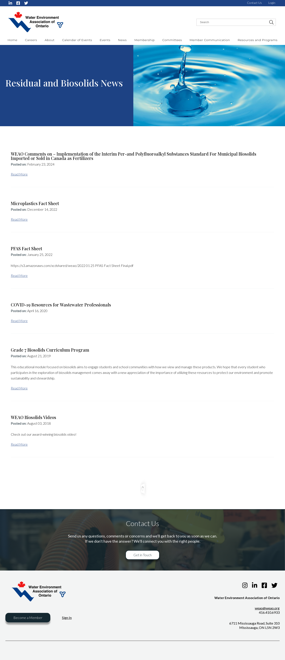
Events (105, 39)
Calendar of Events (77, 39)
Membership (144, 39)
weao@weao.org (267, 608)
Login (271, 3)
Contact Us (254, 3)
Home (12, 39)
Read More (19, 174)
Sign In (67, 617)
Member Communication (210, 39)
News (122, 39)
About (49, 39)
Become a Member (27, 617)
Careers (31, 39)
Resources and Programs (257, 39)
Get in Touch (142, 555)
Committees (172, 39)
